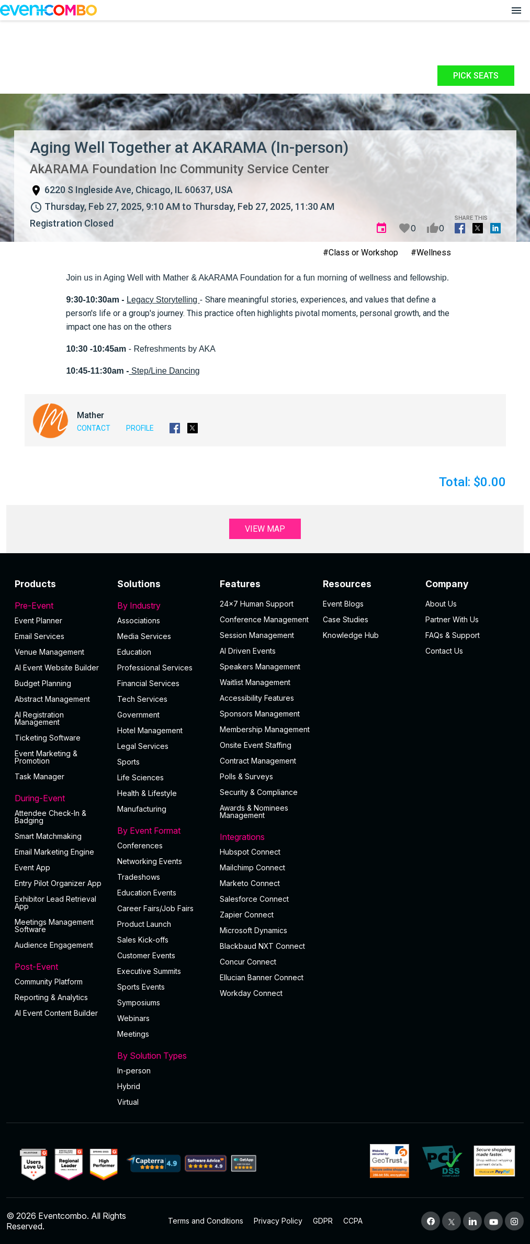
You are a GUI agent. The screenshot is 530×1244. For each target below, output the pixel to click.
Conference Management (264, 619)
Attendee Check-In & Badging (50, 817)
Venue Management (49, 651)
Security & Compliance (259, 792)
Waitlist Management (255, 682)
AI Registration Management (39, 718)
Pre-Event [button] (60, 605)
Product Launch (144, 924)
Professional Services (155, 667)
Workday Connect (251, 993)
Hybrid (128, 1086)
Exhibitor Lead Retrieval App (55, 902)
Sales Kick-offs (142, 939)
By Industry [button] (162, 605)
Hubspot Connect (250, 851)
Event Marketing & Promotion (46, 757)
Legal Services (142, 746)
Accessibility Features (257, 697)
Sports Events (141, 986)
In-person (134, 1070)
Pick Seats (476, 76)
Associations (138, 620)
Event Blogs (343, 603)
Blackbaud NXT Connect (262, 946)
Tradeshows (138, 876)
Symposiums (138, 1002)
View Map (265, 529)
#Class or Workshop (360, 252)
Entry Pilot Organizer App (58, 883)
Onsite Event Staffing (255, 745)
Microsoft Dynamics (253, 930)
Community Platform (49, 981)
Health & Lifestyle (147, 793)
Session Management (257, 635)
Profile (140, 428)
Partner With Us (452, 619)
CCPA (353, 1220)
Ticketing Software (48, 737)
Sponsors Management (260, 713)
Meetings (133, 1033)
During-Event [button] (60, 798)
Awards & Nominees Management (254, 811)
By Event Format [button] (162, 830)
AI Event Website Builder (57, 667)
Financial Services (148, 683)
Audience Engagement (54, 944)
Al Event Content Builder (56, 1012)
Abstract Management (52, 698)
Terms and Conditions (205, 1220)
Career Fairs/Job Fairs (155, 908)
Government (138, 714)
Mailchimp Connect (252, 867)
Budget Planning (43, 683)
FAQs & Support (452, 635)
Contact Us (444, 650)
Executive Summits (149, 971)
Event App (32, 867)
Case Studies (345, 619)
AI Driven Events (248, 650)
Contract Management (258, 760)
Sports (128, 761)
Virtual (128, 1101)
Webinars (133, 1018)
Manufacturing (141, 808)
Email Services (39, 636)
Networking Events (149, 861)
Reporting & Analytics (51, 997)
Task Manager (39, 776)
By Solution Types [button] (162, 1055)
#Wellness (431, 252)
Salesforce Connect (254, 898)
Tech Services (142, 698)
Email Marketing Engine (54, 851)
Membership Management (265, 729)
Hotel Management (150, 730)
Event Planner (38, 620)
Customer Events (146, 955)
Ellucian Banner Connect (261, 977)
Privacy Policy (278, 1220)
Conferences (140, 845)
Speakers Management (260, 666)
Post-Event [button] (60, 966)
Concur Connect (248, 961)
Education (134, 651)
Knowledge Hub (351, 635)
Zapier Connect (247, 914)
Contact (93, 428)
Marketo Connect (250, 883)
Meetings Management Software (54, 925)
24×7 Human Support (257, 603)
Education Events (146, 892)
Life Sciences (140, 777)
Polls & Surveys (246, 776)
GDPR (323, 1220)
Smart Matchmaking (48, 836)
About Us (441, 603)
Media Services (144, 636)
